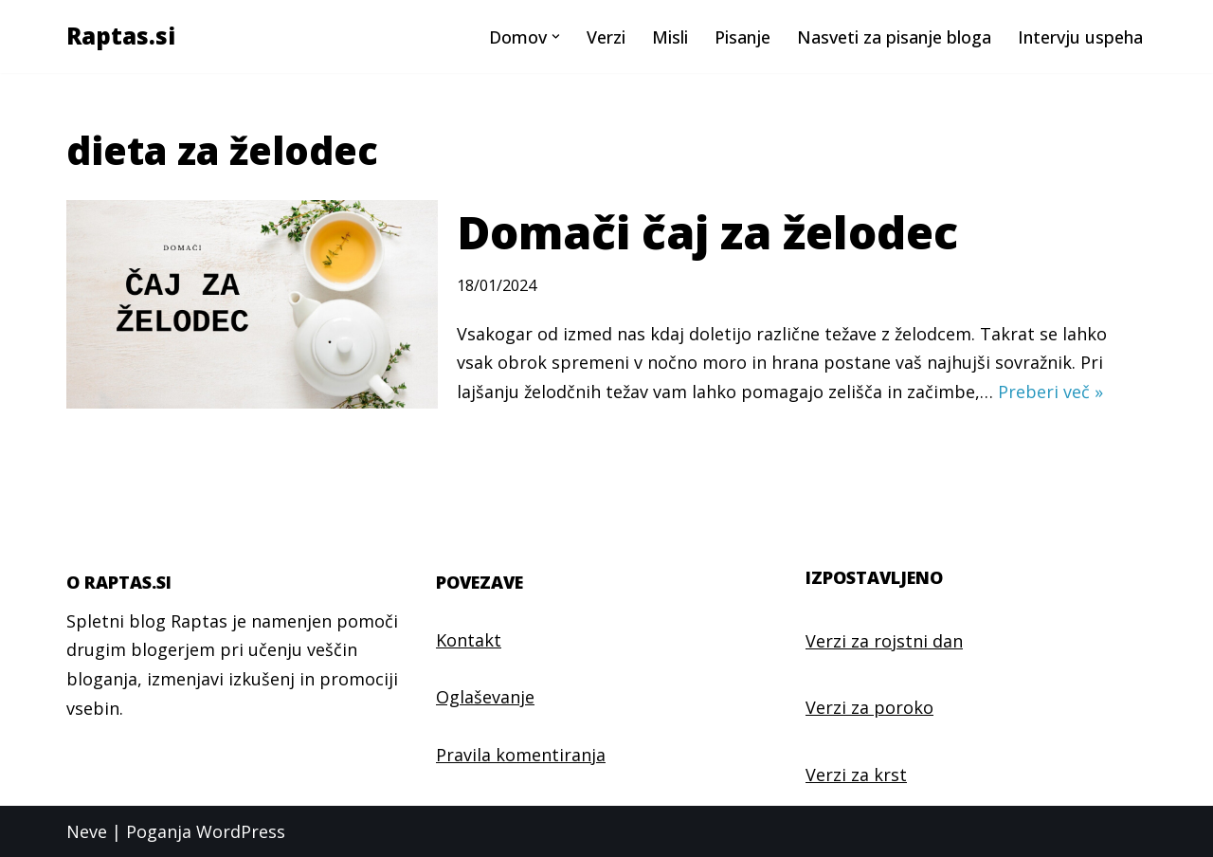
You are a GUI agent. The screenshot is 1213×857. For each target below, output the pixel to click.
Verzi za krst (856, 774)
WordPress (240, 831)
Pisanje (742, 37)
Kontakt (468, 640)
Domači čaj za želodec (707, 232)
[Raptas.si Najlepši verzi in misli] (120, 36)
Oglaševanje (485, 696)
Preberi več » (1050, 391)
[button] (556, 36)
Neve (86, 831)
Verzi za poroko (869, 707)
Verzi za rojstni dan (884, 640)
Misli (670, 37)
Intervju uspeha (1080, 37)
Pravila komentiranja (521, 754)
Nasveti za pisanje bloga (894, 37)
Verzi (606, 37)
